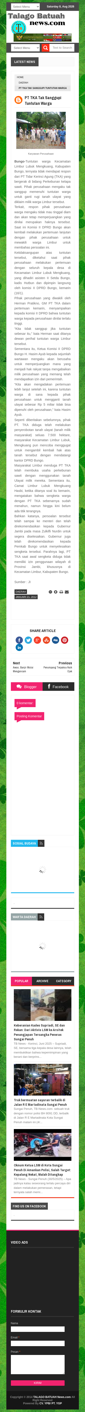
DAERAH (23, 82)
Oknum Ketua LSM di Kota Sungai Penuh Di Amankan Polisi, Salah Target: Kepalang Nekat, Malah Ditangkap (42, 1170)
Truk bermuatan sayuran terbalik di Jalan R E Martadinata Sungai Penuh (40, 1102)
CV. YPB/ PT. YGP (50, 1403)
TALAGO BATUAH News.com (52, 1397)
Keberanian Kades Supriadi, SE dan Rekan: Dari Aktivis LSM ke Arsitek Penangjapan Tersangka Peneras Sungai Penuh (39, 1032)
